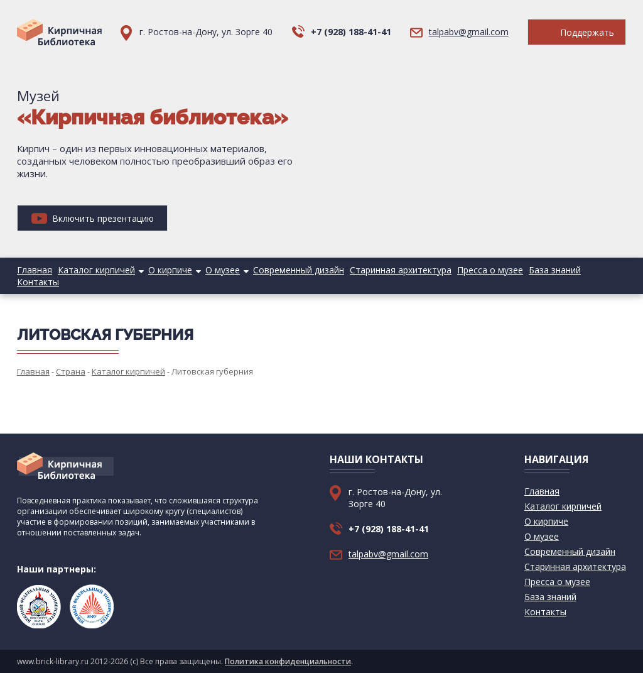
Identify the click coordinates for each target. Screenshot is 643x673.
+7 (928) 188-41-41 (351, 32)
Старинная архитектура (400, 270)
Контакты (38, 282)
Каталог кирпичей (96, 270)
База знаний (555, 270)
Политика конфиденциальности (288, 661)
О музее (222, 270)
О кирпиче (170, 270)
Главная (34, 270)
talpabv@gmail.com (469, 32)
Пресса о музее (490, 270)
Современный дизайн (298, 270)
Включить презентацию (92, 218)
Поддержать (576, 32)
